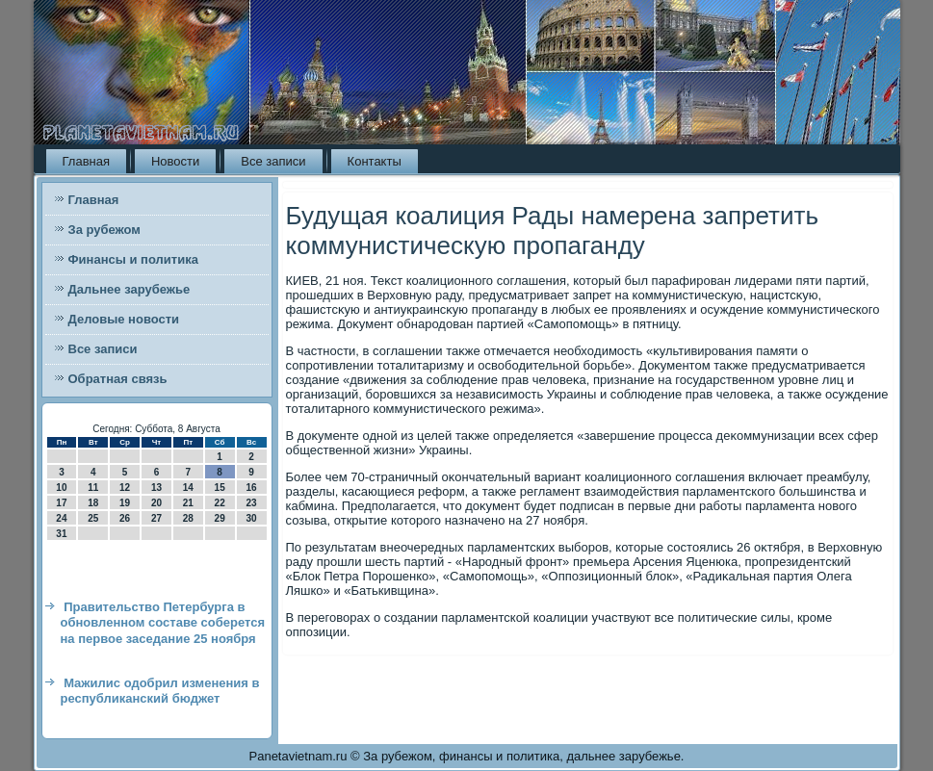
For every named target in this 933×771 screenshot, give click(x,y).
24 (61, 518)
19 (124, 503)
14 (188, 487)
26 (124, 518)
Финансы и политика (133, 259)
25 (93, 518)
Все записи (273, 161)
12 (124, 487)
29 (220, 518)
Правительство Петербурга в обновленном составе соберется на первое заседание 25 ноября (163, 623)
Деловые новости (124, 319)
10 (61, 487)
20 (156, 503)
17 (61, 503)
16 (251, 487)
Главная (86, 161)
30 (251, 518)
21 (188, 503)
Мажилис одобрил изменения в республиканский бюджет (160, 691)
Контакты (375, 161)
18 (93, 503)
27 (156, 518)
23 (251, 503)
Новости (175, 161)
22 (220, 503)
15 (220, 487)
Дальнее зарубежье (129, 289)
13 (156, 487)
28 (188, 518)
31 (61, 533)
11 (93, 487)
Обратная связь (118, 379)
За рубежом (104, 229)
